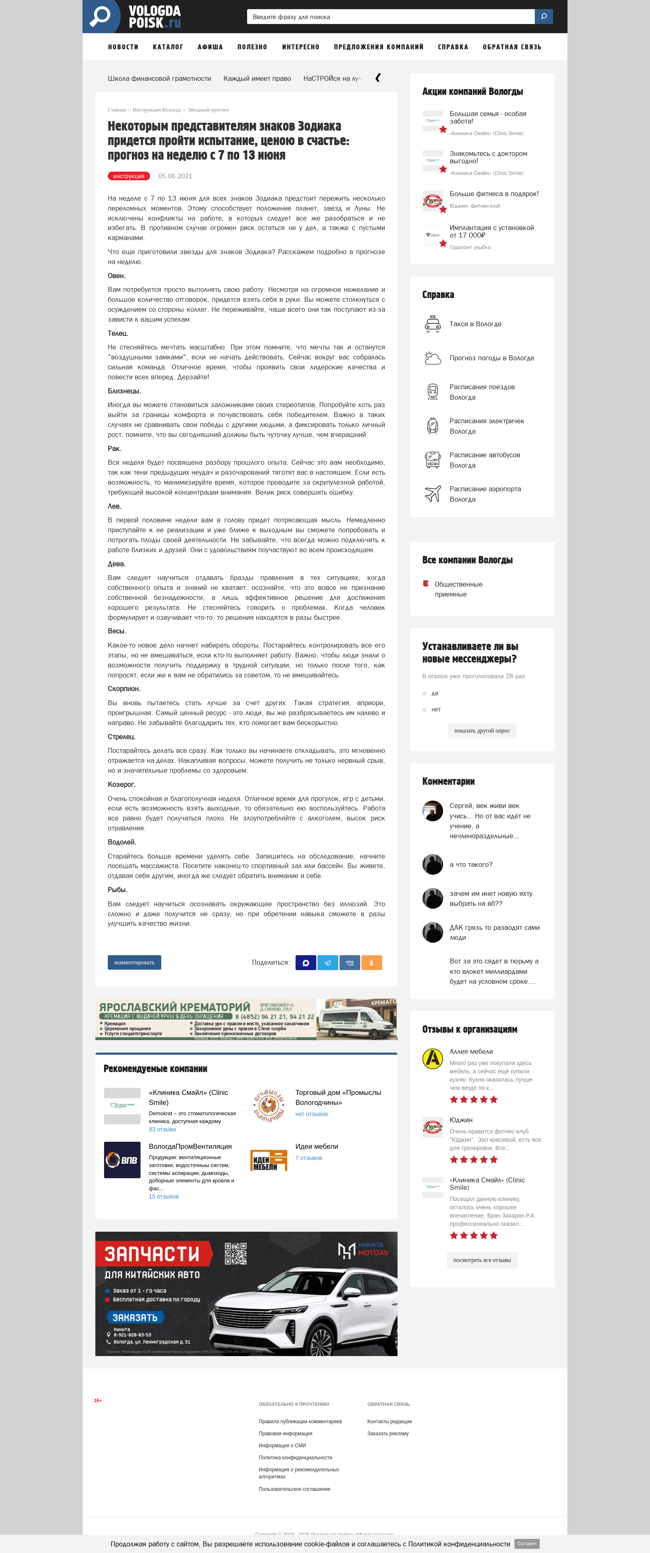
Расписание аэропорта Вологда (485, 494)
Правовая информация (285, 1434)
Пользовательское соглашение (294, 1489)
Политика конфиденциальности (295, 1458)
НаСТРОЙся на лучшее (339, 78)
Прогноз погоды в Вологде (492, 358)
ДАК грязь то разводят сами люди (495, 932)
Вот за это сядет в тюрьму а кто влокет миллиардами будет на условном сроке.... (494, 971)
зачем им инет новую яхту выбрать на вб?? (491, 898)
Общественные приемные (451, 589)
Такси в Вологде (476, 324)
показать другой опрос (482, 731)
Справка (438, 295)
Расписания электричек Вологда (487, 426)
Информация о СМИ (282, 1446)
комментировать (134, 962)
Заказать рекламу (388, 1434)
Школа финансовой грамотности (159, 78)
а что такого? (471, 864)
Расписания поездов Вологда (482, 392)
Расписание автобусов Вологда (485, 460)
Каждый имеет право (257, 78)
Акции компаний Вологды (472, 92)
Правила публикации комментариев (300, 1421)
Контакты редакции (389, 1421)
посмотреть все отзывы (482, 1260)
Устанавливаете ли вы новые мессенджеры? (470, 653)
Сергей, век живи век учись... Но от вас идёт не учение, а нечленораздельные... (490, 820)
